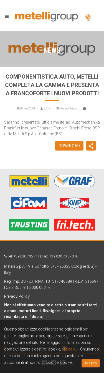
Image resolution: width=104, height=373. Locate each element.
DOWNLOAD (69, 146)
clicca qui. (70, 349)
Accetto (91, 363)
